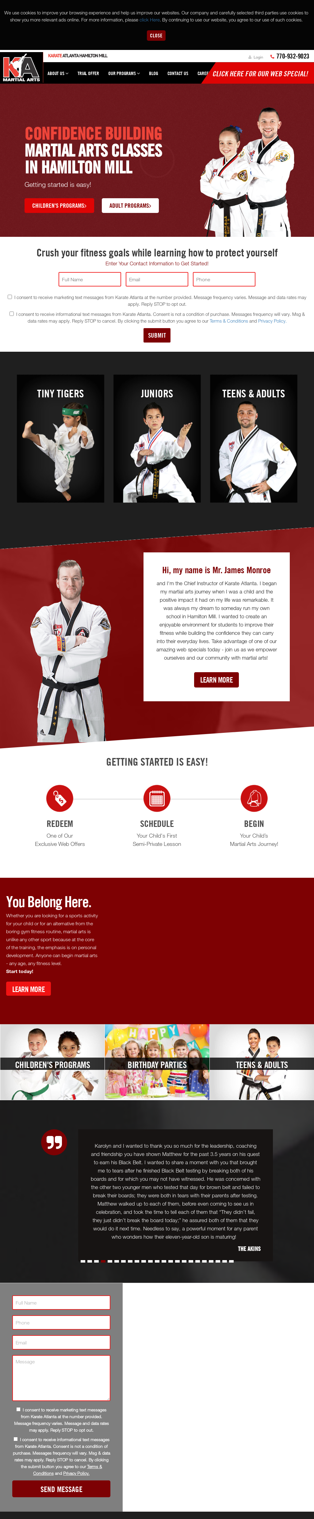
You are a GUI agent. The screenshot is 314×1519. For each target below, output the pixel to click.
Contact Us (177, 73)
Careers (205, 73)
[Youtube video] (209, 950)
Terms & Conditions (229, 321)
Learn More (216, 679)
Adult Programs (130, 205)
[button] (83, 1261)
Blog (153, 73)
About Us (58, 76)
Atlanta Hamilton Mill (77, 56)
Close (156, 35)
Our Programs (124, 76)
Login (255, 57)
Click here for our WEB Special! (260, 73)
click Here (150, 19)
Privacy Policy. (272, 321)
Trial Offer (88, 73)
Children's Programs (59, 205)
